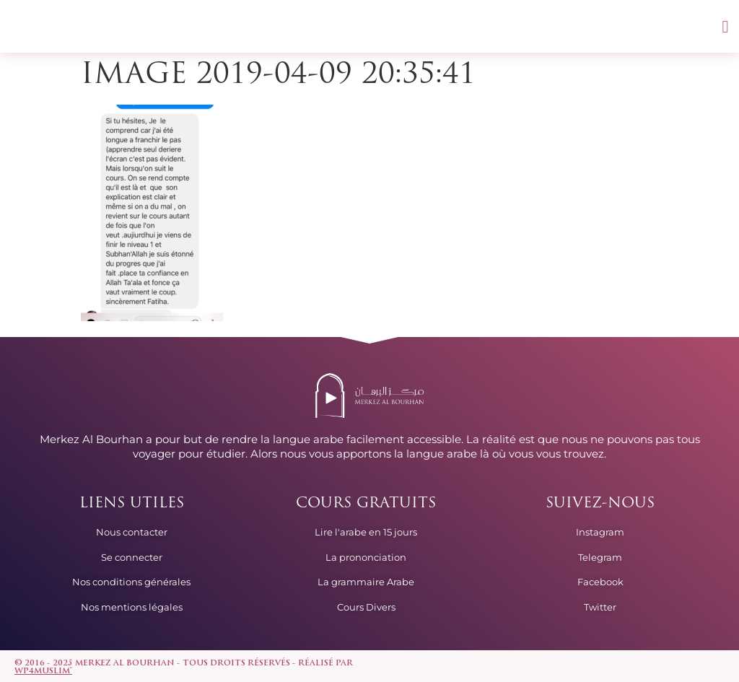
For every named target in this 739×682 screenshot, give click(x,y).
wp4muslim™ (43, 672)
